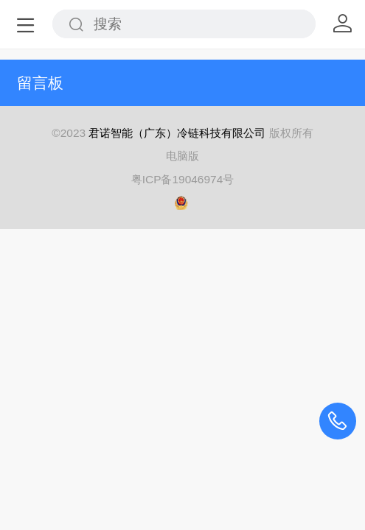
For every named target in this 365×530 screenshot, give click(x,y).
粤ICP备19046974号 (182, 179)
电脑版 (182, 155)
